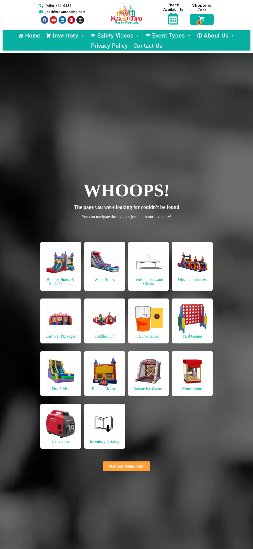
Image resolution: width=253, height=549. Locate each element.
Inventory (69, 35)
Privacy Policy (109, 45)
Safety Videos (118, 35)
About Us (219, 35)
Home (32, 35)
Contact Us (147, 45)
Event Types (171, 35)
